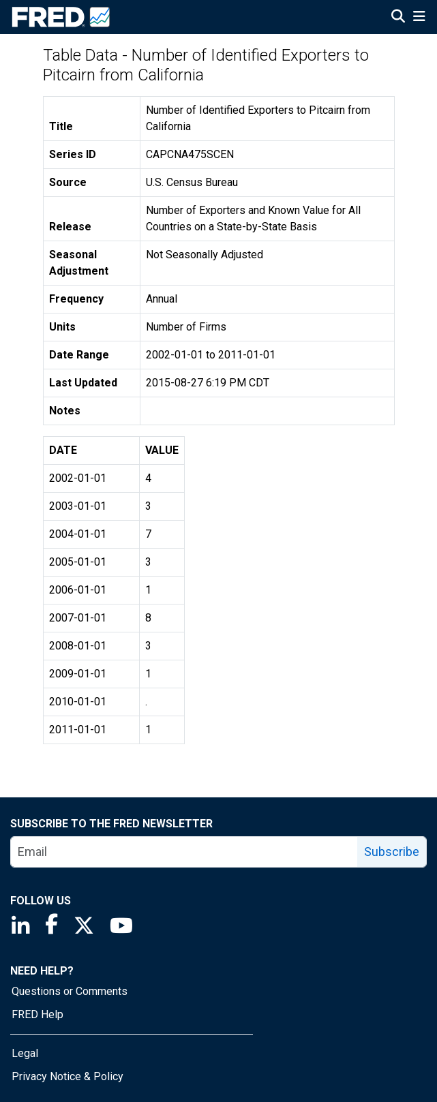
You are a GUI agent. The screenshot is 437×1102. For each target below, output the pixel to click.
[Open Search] (398, 17)
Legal (25, 1053)
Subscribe (391, 851)
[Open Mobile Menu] (419, 17)
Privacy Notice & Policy (67, 1076)
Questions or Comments (69, 991)
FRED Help (37, 1014)
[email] (184, 852)
